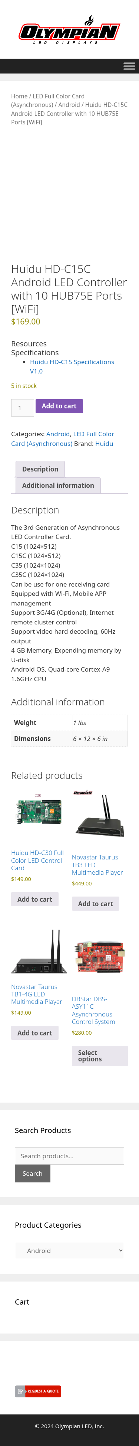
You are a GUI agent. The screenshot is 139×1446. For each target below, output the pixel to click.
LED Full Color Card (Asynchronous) (48, 100)
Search (33, 1173)
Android (69, 105)
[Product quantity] (22, 408)
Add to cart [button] (34, 899)
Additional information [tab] (58, 485)
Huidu (104, 443)
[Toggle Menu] (129, 65)
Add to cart (59, 406)
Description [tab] (40, 469)
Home (19, 96)
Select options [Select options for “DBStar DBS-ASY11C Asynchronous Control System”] (90, 1055)
